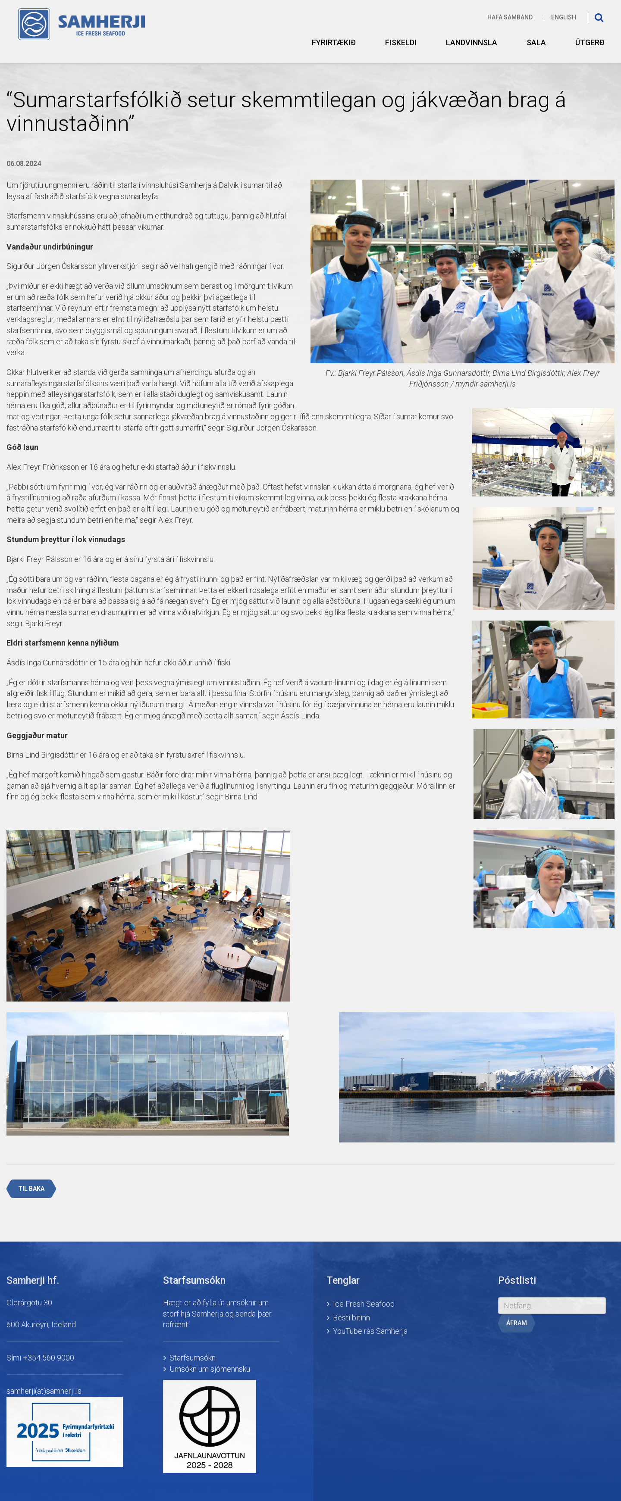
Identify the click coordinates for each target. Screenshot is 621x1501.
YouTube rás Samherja (370, 1331)
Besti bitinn (351, 1317)
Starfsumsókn (192, 1357)
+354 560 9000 (48, 1357)
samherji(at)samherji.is (44, 1390)
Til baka (31, 1188)
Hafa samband (510, 17)
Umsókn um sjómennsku (209, 1368)
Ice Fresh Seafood (364, 1303)
